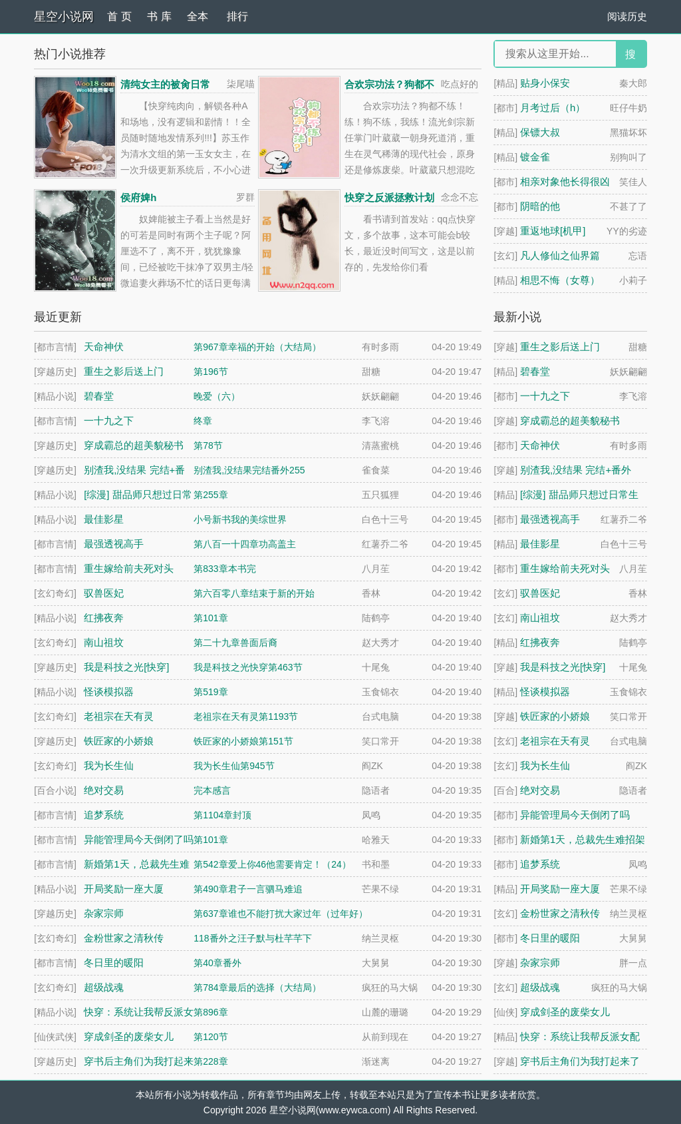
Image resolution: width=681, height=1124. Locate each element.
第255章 (210, 494)
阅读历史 (627, 16)
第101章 (210, 618)
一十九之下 (545, 396)
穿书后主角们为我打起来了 (580, 1061)
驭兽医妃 (540, 593)
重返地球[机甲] (552, 230)
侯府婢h (138, 197)
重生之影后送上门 (560, 346)
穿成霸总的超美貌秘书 (570, 420)
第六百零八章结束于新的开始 (254, 593)
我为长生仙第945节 (234, 765)
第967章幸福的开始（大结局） (257, 347)
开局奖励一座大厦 (560, 888)
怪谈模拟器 (545, 691)
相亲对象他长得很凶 (565, 181)
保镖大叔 (540, 132)
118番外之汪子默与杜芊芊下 (252, 938)
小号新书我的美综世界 (240, 519)
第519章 (210, 692)
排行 (237, 16)
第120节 (210, 1036)
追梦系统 (540, 864)
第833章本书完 (224, 568)
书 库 (159, 16)
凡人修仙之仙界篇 (560, 255)
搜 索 (630, 58)
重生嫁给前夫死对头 (565, 568)
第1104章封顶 (222, 815)
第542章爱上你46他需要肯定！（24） (272, 864)
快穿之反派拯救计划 (389, 197)
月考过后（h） (552, 107)
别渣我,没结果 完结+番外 (575, 469)
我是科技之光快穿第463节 (248, 667)
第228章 (210, 1061)
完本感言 (212, 790)
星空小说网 (64, 16)
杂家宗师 (540, 962)
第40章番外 (217, 963)
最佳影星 (540, 543)
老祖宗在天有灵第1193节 (246, 716)
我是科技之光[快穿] (562, 667)
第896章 (210, 1012)
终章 (203, 421)
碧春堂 (535, 371)
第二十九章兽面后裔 (235, 642)
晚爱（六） (217, 396)
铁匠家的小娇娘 (555, 716)
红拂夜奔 (540, 642)
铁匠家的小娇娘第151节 (243, 741)
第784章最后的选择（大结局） (257, 987)
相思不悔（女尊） (560, 280)
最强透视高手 (550, 519)
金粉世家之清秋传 (560, 913)
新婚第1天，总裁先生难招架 (582, 839)
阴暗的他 (540, 206)
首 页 (119, 16)
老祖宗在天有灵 (555, 740)
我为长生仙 (545, 765)
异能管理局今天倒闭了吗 (575, 814)
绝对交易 (540, 790)
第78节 (208, 445)
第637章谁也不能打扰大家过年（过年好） (280, 913)
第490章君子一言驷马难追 (248, 889)
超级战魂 (540, 987)
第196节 (210, 371)
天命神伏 (540, 445)
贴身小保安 (545, 83)
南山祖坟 (540, 617)
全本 (197, 16)
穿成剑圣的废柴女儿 (565, 1011)
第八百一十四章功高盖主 (245, 544)
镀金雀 (535, 156)
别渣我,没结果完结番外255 (249, 470)
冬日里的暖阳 (550, 938)
